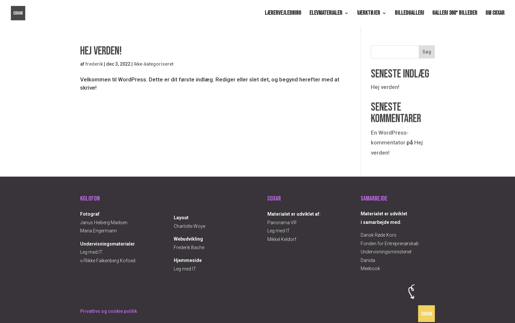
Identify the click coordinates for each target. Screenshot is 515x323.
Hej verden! (101, 51)
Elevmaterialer (325, 13)
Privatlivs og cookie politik (108, 311)
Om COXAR (494, 13)
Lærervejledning (283, 13)
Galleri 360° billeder (454, 13)
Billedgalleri (409, 13)
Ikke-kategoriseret (153, 64)
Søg (426, 51)
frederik (94, 64)
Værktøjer (368, 13)
